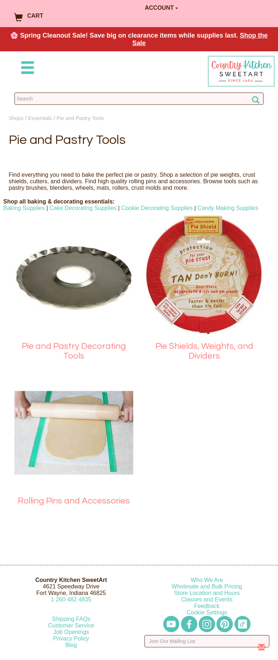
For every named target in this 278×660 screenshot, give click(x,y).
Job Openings (71, 632)
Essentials (40, 118)
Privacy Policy (71, 638)
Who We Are (207, 580)
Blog (71, 645)
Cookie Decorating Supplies (157, 208)
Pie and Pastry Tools (80, 118)
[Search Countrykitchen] (139, 99)
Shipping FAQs (71, 619)
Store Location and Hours (207, 593)
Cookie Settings (206, 612)
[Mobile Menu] (26, 68)
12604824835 (71, 599)
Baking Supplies (24, 208)
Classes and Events (206, 599)
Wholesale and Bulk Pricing (207, 586)
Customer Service (71, 625)
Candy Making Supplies (227, 208)
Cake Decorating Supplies (83, 208)
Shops (16, 118)
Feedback (206, 606)
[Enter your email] (206, 641)
